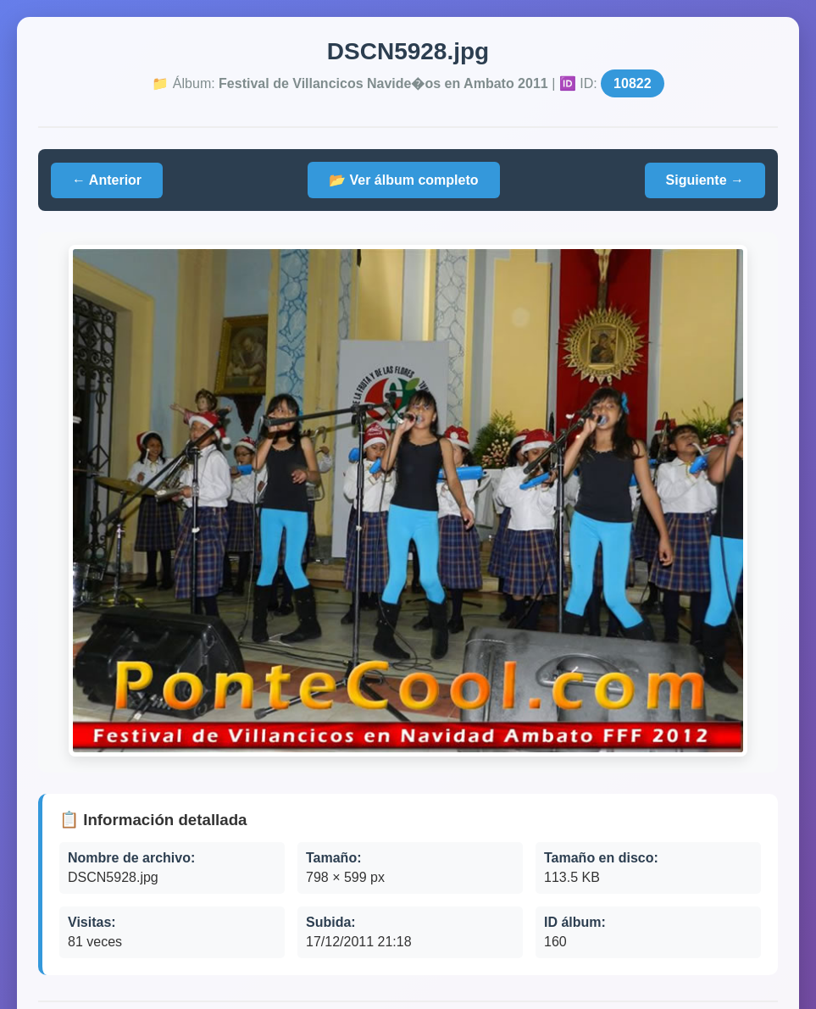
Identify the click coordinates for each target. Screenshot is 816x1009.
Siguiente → (705, 180)
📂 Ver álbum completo (403, 180)
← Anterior (107, 180)
